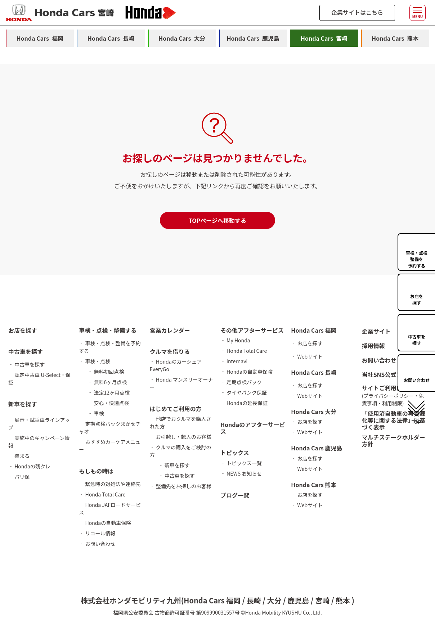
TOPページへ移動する (217, 220)
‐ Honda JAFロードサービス (110, 508)
